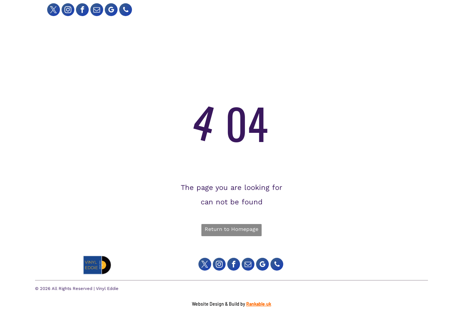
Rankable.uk (258, 304)
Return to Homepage (231, 229)
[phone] (125, 10)
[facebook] (82, 10)
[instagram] (68, 10)
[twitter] (53, 10)
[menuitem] (194, 27)
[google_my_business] (111, 10)
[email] (96, 10)
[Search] (332, 9)
